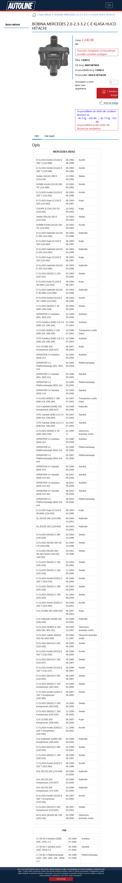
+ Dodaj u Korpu (112, 93)
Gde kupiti (49, 136)
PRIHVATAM (61, 879)
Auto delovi (44, 14)
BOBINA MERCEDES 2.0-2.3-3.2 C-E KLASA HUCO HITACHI (84, 14)
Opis (36, 135)
